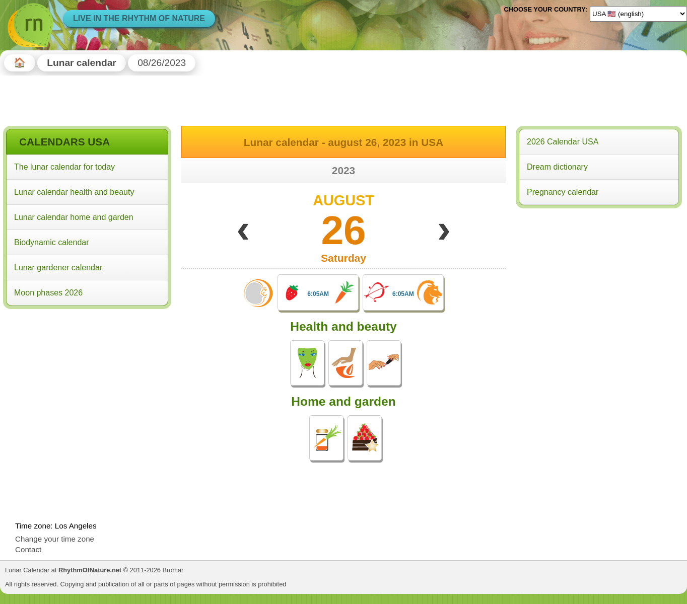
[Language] (638, 13)
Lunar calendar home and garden (73, 217)
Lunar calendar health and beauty (74, 192)
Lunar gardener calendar (58, 267)
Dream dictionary (557, 167)
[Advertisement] (87, 377)
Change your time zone (54, 539)
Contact (28, 549)
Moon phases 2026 (48, 292)
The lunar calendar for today (64, 167)
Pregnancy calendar (562, 192)
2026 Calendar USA (562, 141)
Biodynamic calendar (51, 242)
